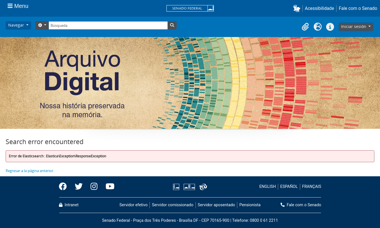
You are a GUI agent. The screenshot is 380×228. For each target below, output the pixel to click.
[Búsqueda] (108, 25)
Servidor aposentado (216, 205)
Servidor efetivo (133, 205)
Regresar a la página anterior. (30, 170)
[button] (297, 8)
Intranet (69, 205)
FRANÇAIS (311, 186)
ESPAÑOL (289, 186)
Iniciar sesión (354, 26)
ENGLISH (267, 186)
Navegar (16, 25)
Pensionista (250, 205)
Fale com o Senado (358, 8)
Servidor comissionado (172, 205)
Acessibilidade (319, 8)
